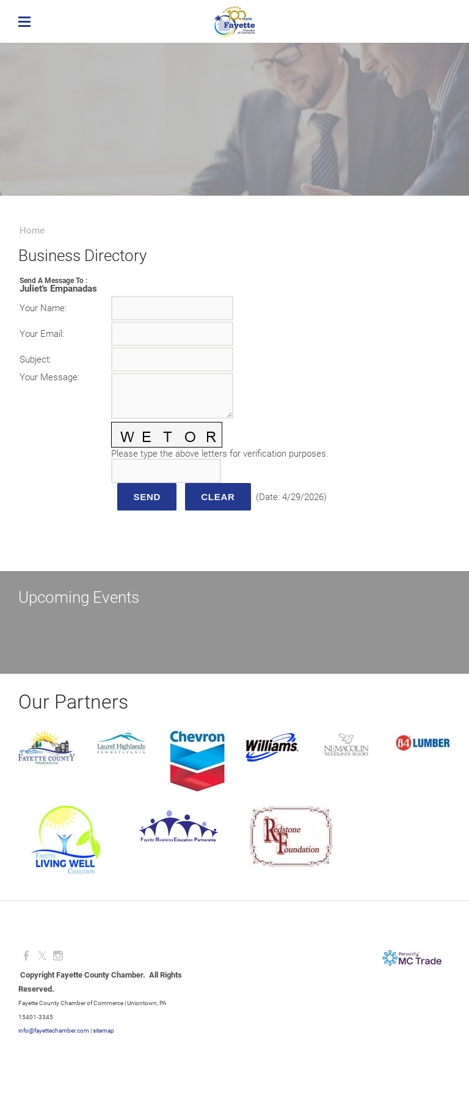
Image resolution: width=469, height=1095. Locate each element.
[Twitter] (42, 956)
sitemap (103, 1030)
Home (32, 230)
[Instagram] (58, 956)
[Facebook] (26, 956)
